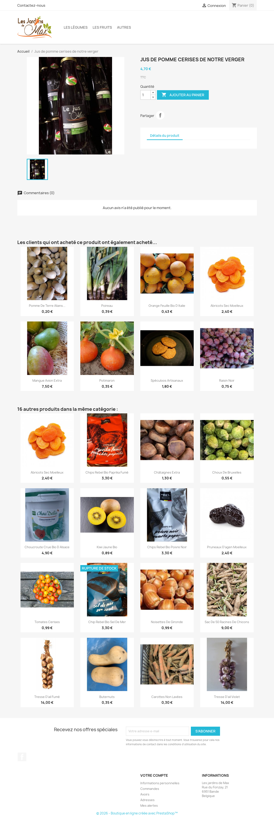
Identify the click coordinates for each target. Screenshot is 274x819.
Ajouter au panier (183, 95)
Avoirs (144, 794)
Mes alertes (149, 805)
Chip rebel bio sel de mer (107, 622)
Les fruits (102, 27)
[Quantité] (145, 95)
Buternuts (107, 697)
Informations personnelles (159, 783)
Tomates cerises (47, 622)
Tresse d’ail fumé (47, 697)
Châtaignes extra (167, 472)
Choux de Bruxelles (226, 472)
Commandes (149, 789)
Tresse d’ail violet (227, 697)
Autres (124, 27)
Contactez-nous (31, 5)
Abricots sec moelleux (227, 306)
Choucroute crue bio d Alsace (47, 547)
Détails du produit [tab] (164, 135)
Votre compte (154, 775)
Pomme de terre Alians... (47, 306)
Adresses (147, 800)
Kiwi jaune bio (107, 547)
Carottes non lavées (166, 697)
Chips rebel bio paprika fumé (107, 472)
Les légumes (76, 27)
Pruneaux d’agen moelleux (227, 547)
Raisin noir (226, 380)
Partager (160, 115)
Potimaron (107, 380)
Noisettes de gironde (167, 622)
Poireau (107, 306)
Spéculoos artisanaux (167, 380)
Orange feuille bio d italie (167, 306)
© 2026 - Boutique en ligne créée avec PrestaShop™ (137, 813)
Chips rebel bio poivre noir (167, 547)
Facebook (22, 757)
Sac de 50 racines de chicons (227, 622)
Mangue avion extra (47, 380)
